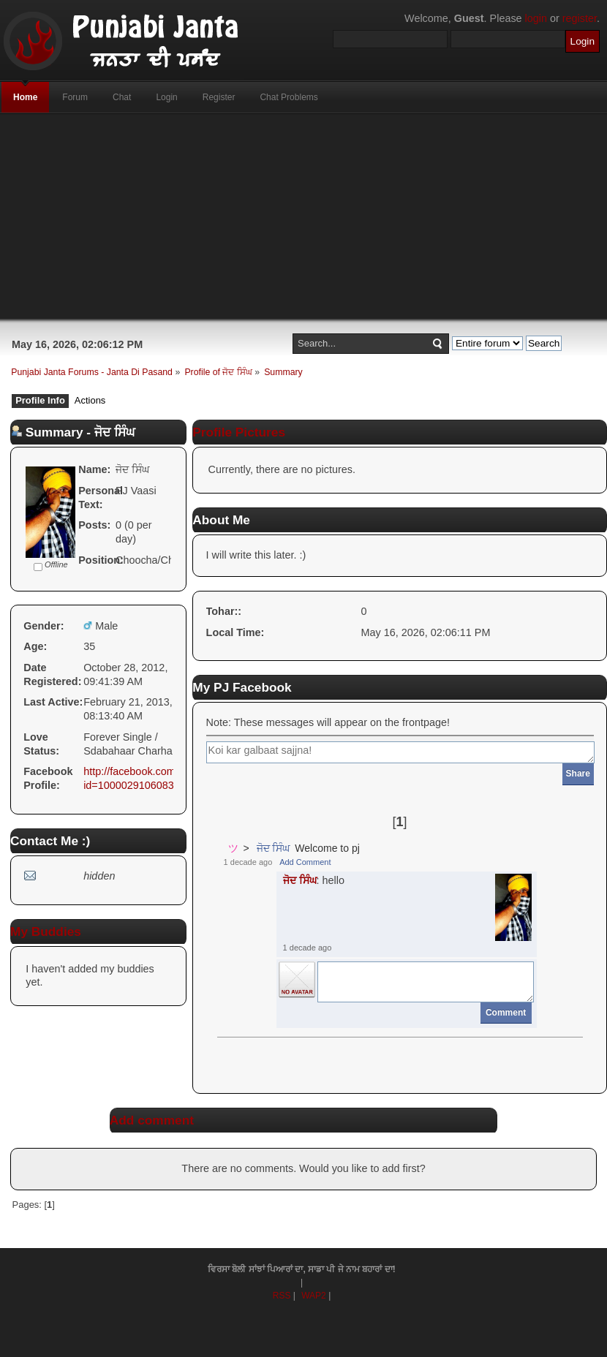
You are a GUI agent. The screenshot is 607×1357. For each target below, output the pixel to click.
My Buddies (45, 931)
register (579, 18)
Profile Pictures (238, 432)
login (536, 18)
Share (578, 773)
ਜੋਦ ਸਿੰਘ (273, 848)
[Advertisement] (304, 216)
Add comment (152, 1120)
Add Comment (305, 862)
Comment (506, 1013)
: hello (313, 880)
